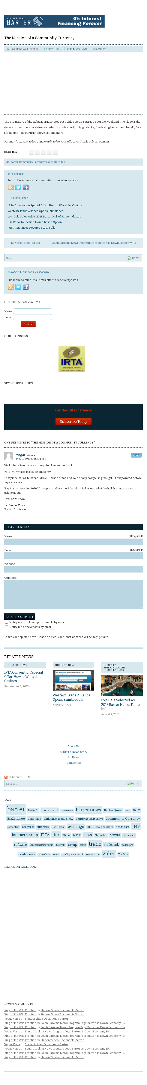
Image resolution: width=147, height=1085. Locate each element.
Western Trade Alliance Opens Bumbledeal (71, 697)
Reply (136, 455)
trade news (27, 854)
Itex (56, 834)
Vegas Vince (12, 1018)
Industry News (78, 48)
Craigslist (28, 826)
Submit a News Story (73, 751)
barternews (67, 810)
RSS (27, 777)
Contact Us (73, 762)
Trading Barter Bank (72, 854)
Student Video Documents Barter (62, 1010)
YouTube (123, 854)
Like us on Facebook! (20, 866)
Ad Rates (74, 757)
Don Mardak (58, 827)
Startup (60, 844)
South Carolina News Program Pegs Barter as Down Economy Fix (95, 242)
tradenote (51, 161)
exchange (76, 826)
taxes (83, 845)
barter (14, 161)
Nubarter (101, 835)
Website (9, 563)
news (87, 835)
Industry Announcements (115, 666)
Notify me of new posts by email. (30, 626)
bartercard (49, 810)
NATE (77, 835)
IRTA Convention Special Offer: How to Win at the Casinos (23, 676)
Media (66, 835)
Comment (10, 577)
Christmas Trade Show (58, 818)
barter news (88, 809)
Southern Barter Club (41, 845)
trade (95, 844)
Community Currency (31, 161)
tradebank (111, 845)
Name (73, 536)
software (20, 845)
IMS (136, 826)
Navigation (133, 14)
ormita (115, 835)
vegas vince (26, 454)
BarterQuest (113, 810)
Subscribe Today (73, 421)
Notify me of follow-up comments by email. (37, 622)
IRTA (45, 834)
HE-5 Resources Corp (100, 826)
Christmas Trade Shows (89, 819)
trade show (44, 854)
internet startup (25, 835)
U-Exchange (93, 854)
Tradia (56, 854)
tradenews (127, 845)
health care (122, 826)
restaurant (129, 835)
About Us (74, 746)
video (61, 161)
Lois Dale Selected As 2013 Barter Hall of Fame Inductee (120, 704)
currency (43, 827)
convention (13, 827)
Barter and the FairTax (24, 242)
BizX (136, 810)
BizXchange (16, 819)
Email (73, 550)
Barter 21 (33, 810)
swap (72, 844)
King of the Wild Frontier (24, 48)
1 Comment (99, 48)
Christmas (34, 818)
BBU (127, 810)
